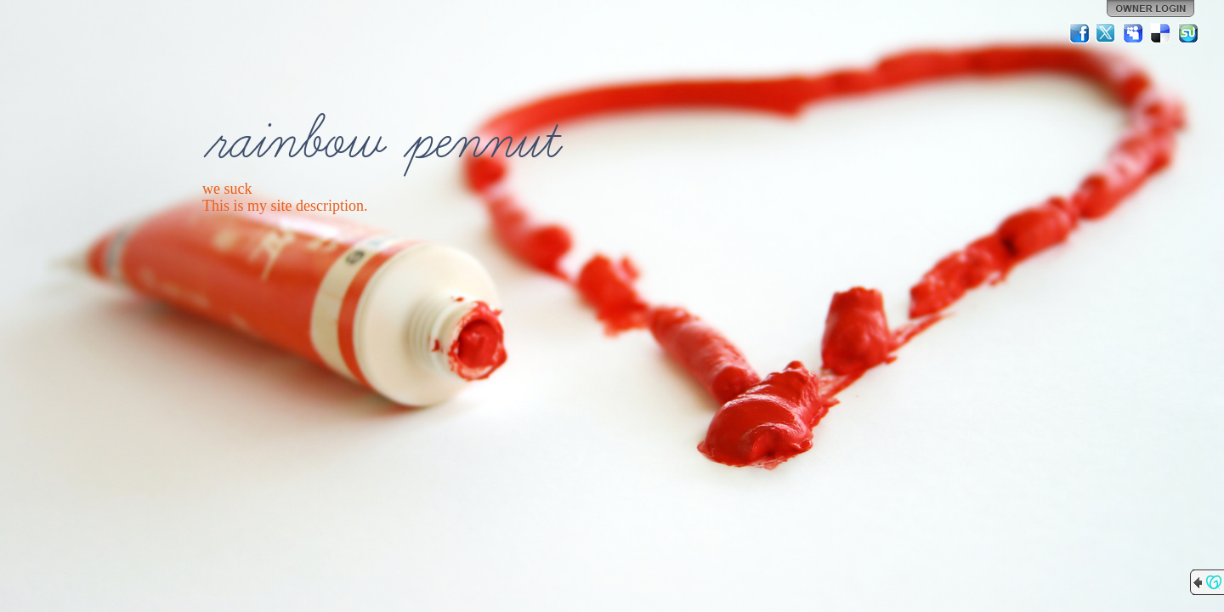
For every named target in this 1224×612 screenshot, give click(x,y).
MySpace (1134, 33)
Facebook (1079, 33)
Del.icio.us (1161, 33)
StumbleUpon (1188, 33)
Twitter (1107, 33)
